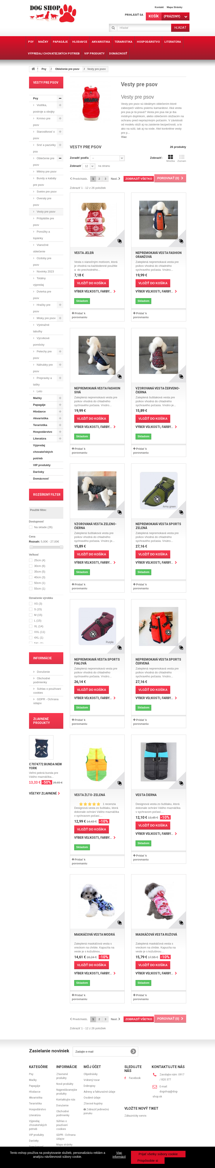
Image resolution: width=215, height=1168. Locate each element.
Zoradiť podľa (79, 157)
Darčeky (38, 471)
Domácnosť (41, 478)
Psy (35, 98)
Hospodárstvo (42, 431)
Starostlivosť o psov (44, 135)
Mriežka (170, 158)
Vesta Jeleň (84, 253)
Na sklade (43, 527)
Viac (124, 137)
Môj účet (92, 1067)
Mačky (37, 398)
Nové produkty (64, 1083)
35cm (39, 571)
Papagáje (39, 404)
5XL (38, 643)
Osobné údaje (92, 1097)
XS (38, 603)
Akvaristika (40, 418)
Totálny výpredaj (39, 281)
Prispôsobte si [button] (148, 1160)
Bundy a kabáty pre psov (44, 181)
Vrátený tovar (92, 1080)
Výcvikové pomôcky (41, 341)
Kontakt (159, 7)
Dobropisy (89, 1085)
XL (38, 626)
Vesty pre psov (45, 211)
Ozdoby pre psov (42, 261)
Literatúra (39, 438)
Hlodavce (39, 411)
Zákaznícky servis (135, 1115)
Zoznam (181, 158)
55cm (39, 588)
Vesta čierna (146, 795)
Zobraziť (75, 165)
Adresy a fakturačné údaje (99, 1091)
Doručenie (43, 671)
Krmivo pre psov (41, 122)
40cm (39, 577)
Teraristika (40, 425)
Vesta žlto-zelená (89, 795)
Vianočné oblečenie (41, 248)
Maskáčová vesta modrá (94, 934)
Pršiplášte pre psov (43, 222)
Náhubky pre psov (43, 368)
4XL (38, 637)
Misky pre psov (46, 318)
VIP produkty (42, 465)
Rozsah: (34, 541)
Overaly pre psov (42, 201)
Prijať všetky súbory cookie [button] (158, 1154)
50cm (39, 583)
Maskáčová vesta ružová (156, 934)
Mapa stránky (174, 7)
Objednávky (91, 1074)
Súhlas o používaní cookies (62, 1125)
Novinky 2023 (45, 271)
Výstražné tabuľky (41, 328)
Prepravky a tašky (42, 381)
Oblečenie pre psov (44, 161)
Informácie (42, 658)
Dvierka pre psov (42, 295)
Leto (39, 391)
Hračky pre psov (41, 308)
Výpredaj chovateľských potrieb (43, 452)
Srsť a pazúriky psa (44, 148)
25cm (39, 560)
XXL (39, 632)
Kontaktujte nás (65, 1099)
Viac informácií (119, 1154)
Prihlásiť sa (134, 14)
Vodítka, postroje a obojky (44, 108)
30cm (39, 566)
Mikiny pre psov (46, 171)
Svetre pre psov (46, 191)
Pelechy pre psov (42, 355)
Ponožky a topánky (41, 235)
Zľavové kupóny (93, 1103)
